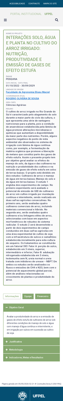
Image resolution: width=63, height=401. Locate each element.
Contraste (34, 3)
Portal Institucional (31, 14)
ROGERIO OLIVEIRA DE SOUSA (22, 98)
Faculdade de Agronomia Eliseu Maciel (28, 92)
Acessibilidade (17, 3)
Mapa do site (50, 3)
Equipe (28, 296)
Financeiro (42, 296)
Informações (12, 296)
